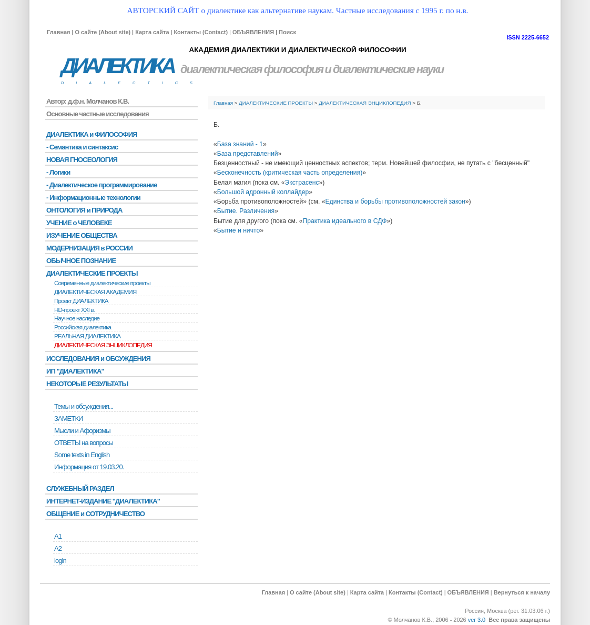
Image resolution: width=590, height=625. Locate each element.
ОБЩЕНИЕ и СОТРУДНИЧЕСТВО (95, 514)
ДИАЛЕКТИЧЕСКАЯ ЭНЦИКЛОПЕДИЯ (365, 103)
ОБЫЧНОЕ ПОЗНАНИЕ (81, 261)
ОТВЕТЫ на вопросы (83, 443)
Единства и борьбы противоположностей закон (395, 201)
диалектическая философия (251, 69)
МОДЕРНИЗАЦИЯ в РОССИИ (89, 248)
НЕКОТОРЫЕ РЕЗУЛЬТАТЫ (87, 384)
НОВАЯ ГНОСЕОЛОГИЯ (81, 160)
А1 (58, 536)
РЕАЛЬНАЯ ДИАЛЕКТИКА (87, 336)
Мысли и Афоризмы (82, 431)
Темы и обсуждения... (83, 406)
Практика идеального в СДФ (344, 221)
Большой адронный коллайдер (263, 192)
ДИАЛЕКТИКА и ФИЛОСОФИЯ (91, 134)
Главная (58, 32)
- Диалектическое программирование (101, 185)
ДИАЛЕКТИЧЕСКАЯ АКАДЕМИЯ (95, 292)
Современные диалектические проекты (102, 283)
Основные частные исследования (97, 114)
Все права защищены (519, 620)
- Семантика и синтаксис (82, 147)
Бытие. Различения (245, 211)
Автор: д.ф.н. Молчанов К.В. (87, 101)
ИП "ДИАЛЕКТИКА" (75, 371)
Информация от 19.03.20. (89, 467)
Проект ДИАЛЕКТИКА (81, 301)
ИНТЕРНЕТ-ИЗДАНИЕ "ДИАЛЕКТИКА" (103, 501)
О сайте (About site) (102, 32)
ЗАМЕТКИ (68, 418)
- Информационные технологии (93, 197)
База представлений (247, 153)
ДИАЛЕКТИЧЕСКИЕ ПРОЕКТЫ (276, 103)
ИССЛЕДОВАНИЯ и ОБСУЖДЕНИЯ (98, 358)
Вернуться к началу (522, 592)
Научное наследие (76, 318)
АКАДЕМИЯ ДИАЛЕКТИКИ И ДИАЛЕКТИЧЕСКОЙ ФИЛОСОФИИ (297, 50)
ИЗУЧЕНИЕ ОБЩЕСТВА (81, 235)
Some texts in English (81, 455)
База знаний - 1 (240, 144)
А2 (58, 548)
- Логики (58, 172)
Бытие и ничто (238, 230)
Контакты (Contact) (201, 32)
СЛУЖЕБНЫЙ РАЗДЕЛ (80, 488)
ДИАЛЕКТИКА (117, 66)
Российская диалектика (82, 327)
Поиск (287, 32)
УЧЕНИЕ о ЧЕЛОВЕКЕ (79, 223)
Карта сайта (152, 32)
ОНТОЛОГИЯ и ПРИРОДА (84, 210)
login (60, 560)
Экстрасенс (302, 182)
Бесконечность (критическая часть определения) (290, 172)
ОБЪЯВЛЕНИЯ (253, 32)
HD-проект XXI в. (74, 310)
